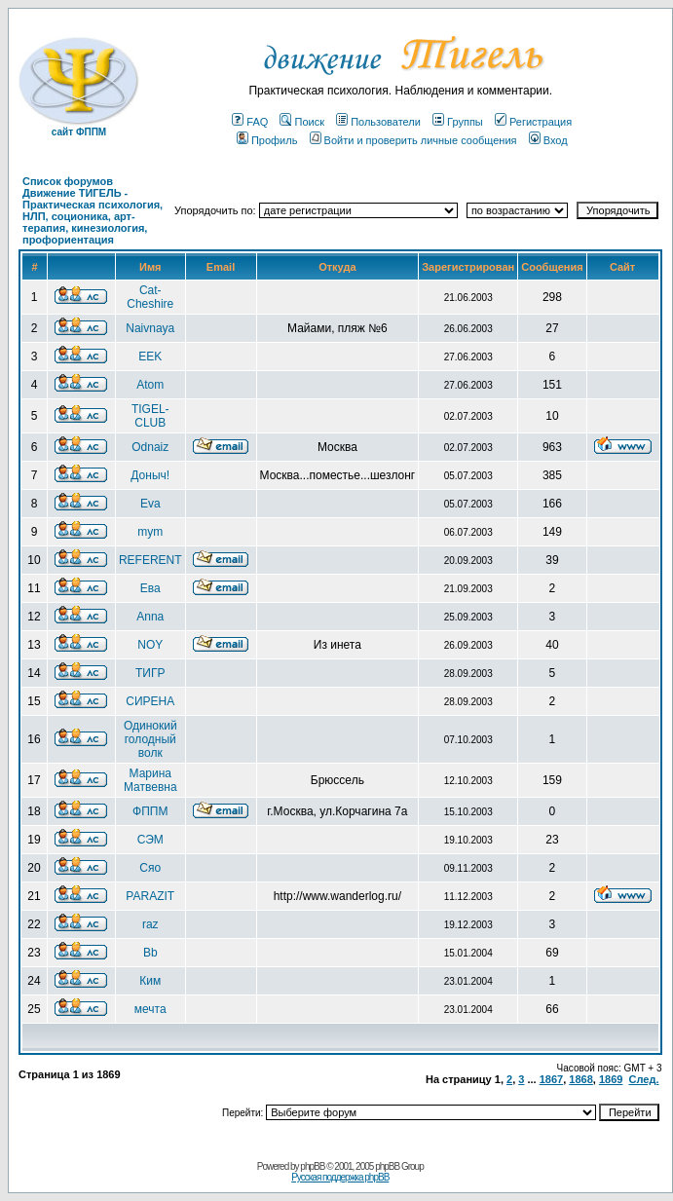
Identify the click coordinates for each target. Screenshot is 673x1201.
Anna (150, 616)
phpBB (312, 1166)
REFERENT (150, 560)
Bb (150, 952)
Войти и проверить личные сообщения (413, 140)
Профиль (267, 140)
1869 (610, 1079)
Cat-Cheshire (150, 297)
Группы (457, 122)
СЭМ (150, 839)
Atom (150, 385)
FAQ (250, 122)
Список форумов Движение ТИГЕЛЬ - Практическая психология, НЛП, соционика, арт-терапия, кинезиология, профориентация (92, 210)
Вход (548, 140)
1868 (580, 1079)
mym (150, 532)
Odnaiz (149, 447)
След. (644, 1079)
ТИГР (150, 673)
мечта (150, 1009)
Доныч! (150, 475)
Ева (150, 588)
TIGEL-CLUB (150, 416)
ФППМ (150, 811)
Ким (150, 981)
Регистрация (533, 122)
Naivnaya (150, 328)
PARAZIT (150, 896)
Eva (150, 503)
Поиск (301, 122)
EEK (150, 356)
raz (150, 924)
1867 (551, 1079)
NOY (150, 645)
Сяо (150, 868)
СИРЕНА (150, 701)
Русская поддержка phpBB (340, 1177)
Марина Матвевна (150, 780)
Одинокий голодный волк (150, 739)
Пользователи (378, 122)
